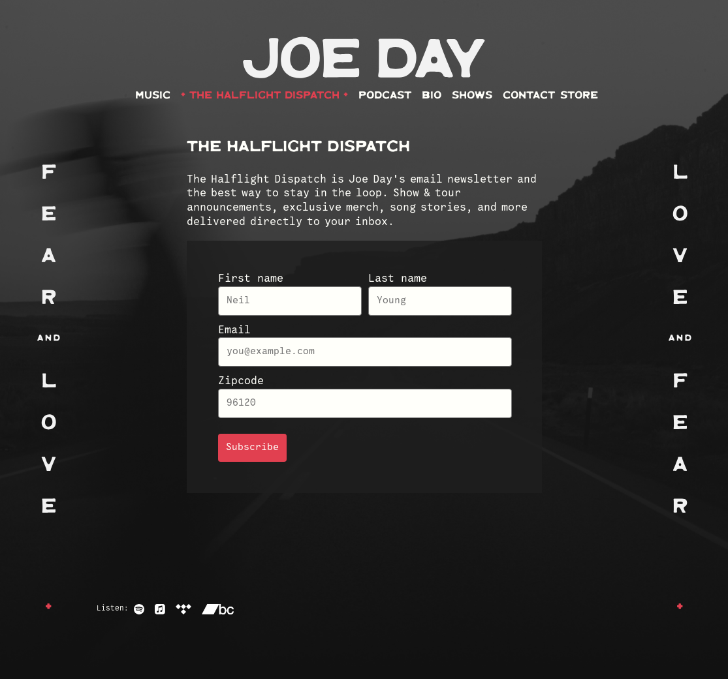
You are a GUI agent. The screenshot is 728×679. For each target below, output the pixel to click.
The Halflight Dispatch (264, 95)
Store (579, 95)
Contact (529, 95)
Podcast (384, 95)
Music (152, 95)
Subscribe (252, 447)
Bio (431, 95)
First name (250, 279)
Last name (397, 279)
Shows (472, 95)
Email (234, 330)
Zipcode (241, 381)
